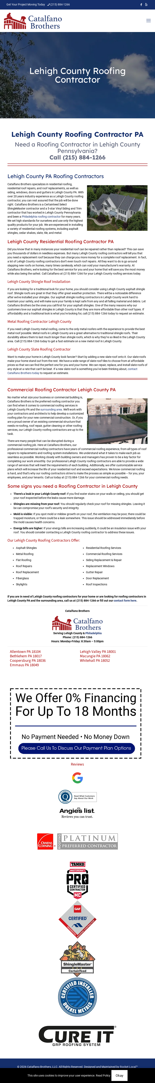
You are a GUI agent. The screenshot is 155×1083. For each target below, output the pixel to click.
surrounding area (51, 409)
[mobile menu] (148, 20)
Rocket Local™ (129, 1066)
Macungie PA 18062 (95, 656)
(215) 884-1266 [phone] (60, 4)
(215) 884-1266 (84, 157)
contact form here (125, 600)
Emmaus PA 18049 (24, 665)
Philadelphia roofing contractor (41, 216)
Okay (119, 1075)
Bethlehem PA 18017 (26, 656)
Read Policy (103, 1075)
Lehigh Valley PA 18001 (98, 651)
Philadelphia (93, 633)
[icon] (146, 4)
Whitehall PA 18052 (95, 660)
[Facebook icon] (141, 4)
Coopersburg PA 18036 (28, 660)
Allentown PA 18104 (25, 651)
